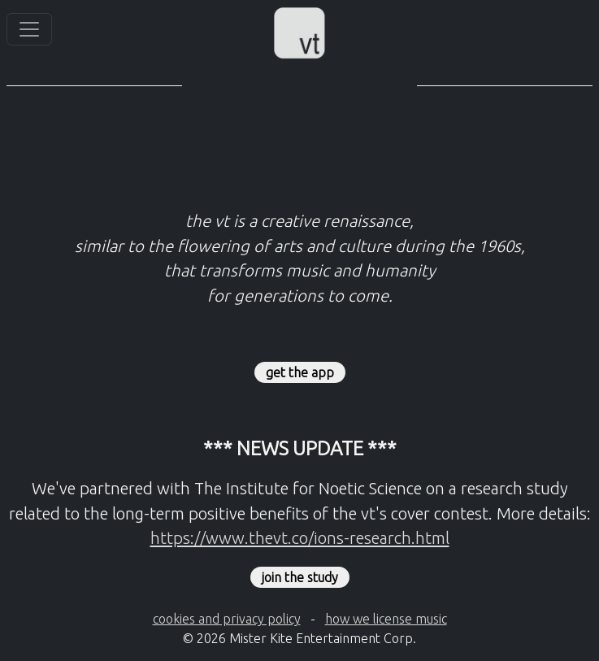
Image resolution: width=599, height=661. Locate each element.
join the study (300, 577)
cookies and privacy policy (227, 618)
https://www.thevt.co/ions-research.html (299, 537)
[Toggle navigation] (29, 29)
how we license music (386, 618)
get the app (300, 372)
